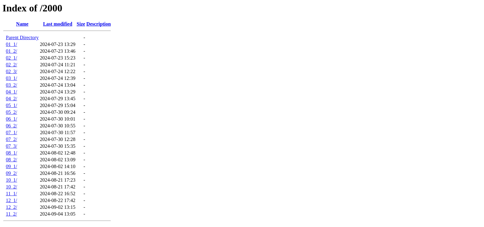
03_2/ (11, 85)
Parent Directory (22, 37)
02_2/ (11, 64)
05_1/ (11, 105)
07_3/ (11, 146)
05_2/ (11, 112)
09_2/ (11, 173)
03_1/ (11, 78)
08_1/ (11, 152)
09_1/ (11, 166)
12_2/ (11, 207)
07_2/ (11, 139)
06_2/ (11, 125)
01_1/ (11, 44)
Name (22, 24)
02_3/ (11, 71)
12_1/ (11, 200)
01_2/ (11, 51)
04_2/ (11, 98)
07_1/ (11, 132)
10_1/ (11, 180)
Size (81, 24)
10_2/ (11, 186)
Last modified (57, 24)
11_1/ (11, 193)
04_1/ (11, 91)
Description (98, 24)
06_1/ (11, 119)
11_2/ (11, 214)
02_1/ (11, 57)
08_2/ (11, 159)
